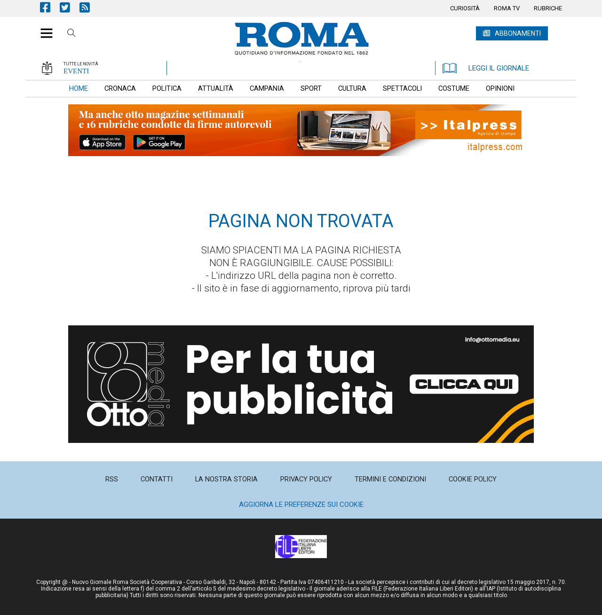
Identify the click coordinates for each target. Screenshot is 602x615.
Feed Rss (89, 7)
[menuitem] (465, 8)
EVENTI (76, 71)
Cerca (71, 34)
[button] (43, 28)
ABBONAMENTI (518, 33)
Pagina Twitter (69, 7)
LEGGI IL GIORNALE (486, 68)
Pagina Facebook (50, 7)
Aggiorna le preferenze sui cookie (301, 504)
